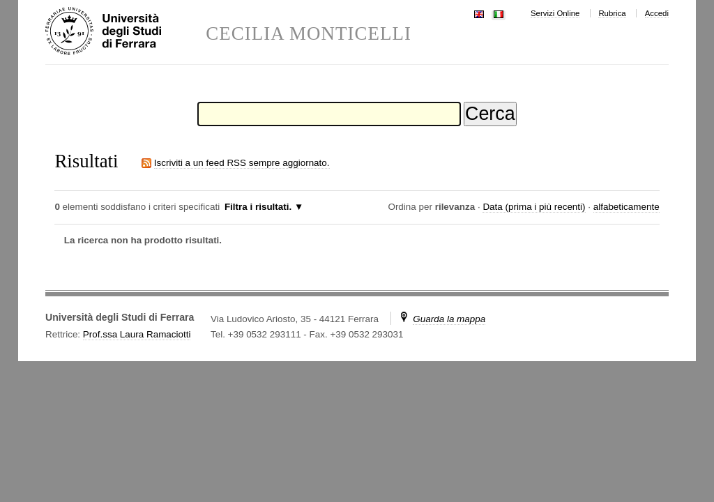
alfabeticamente (626, 206)
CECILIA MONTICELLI (308, 33)
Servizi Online (555, 13)
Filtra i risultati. (258, 206)
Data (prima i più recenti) (534, 206)
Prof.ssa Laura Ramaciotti (137, 334)
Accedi (657, 13)
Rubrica (611, 13)
